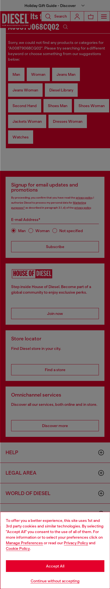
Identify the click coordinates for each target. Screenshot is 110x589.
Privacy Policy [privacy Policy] (76, 543)
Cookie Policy (18, 548)
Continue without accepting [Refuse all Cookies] (55, 581)
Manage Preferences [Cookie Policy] (24, 543)
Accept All (55, 566)
